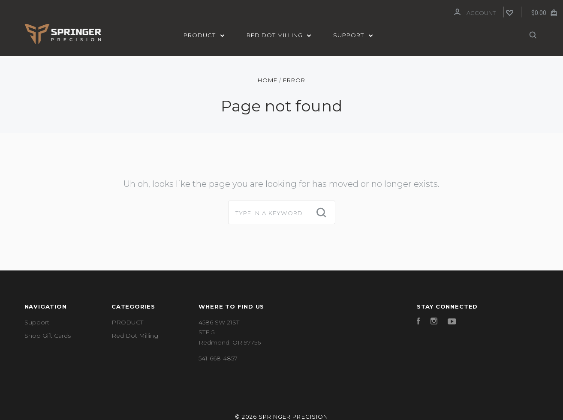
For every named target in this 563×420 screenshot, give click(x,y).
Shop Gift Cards (47, 334)
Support (353, 35)
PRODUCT (204, 35)
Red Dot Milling (279, 35)
